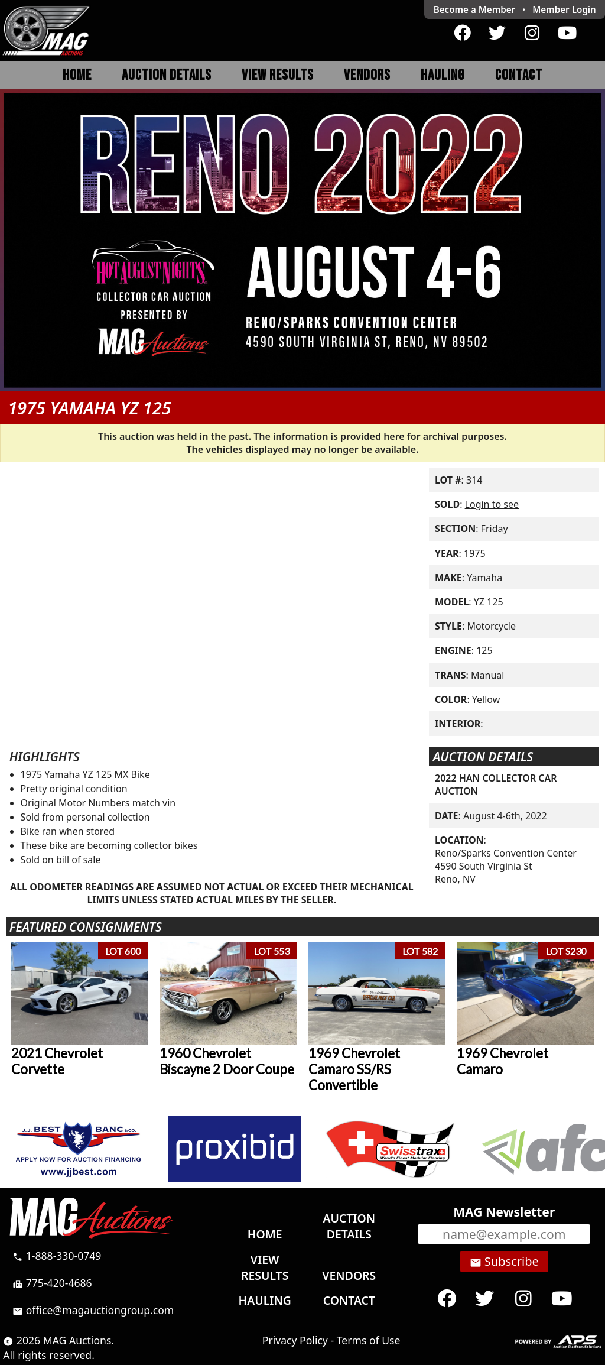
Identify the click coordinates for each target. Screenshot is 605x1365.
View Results (278, 75)
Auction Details (167, 75)
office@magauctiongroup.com (93, 1310)
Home (77, 75)
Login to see (492, 504)
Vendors (367, 75)
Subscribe (504, 1261)
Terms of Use (369, 1340)
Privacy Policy (295, 1340)
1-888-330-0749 (56, 1256)
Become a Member (475, 9)
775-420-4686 (52, 1283)
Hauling (443, 75)
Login (564, 9)
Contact (518, 75)
